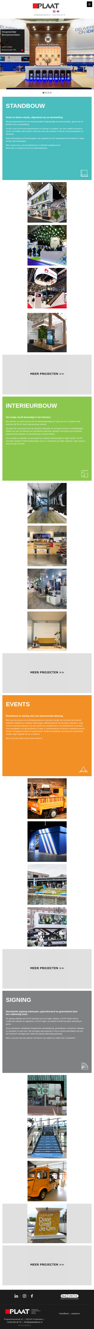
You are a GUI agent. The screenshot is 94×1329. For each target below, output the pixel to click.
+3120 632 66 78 (58, 15)
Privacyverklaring (24, 1325)
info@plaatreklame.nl (42, 15)
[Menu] (89, 4)
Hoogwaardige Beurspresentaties (11, 41)
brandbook (64, 1313)
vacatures (75, 1313)
